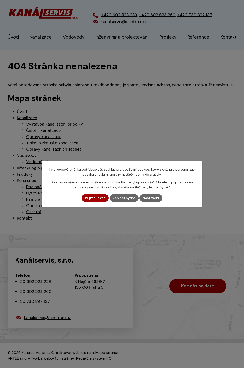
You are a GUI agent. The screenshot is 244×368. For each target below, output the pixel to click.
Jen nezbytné (124, 198)
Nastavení (151, 198)
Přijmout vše (95, 198)
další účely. (153, 174)
